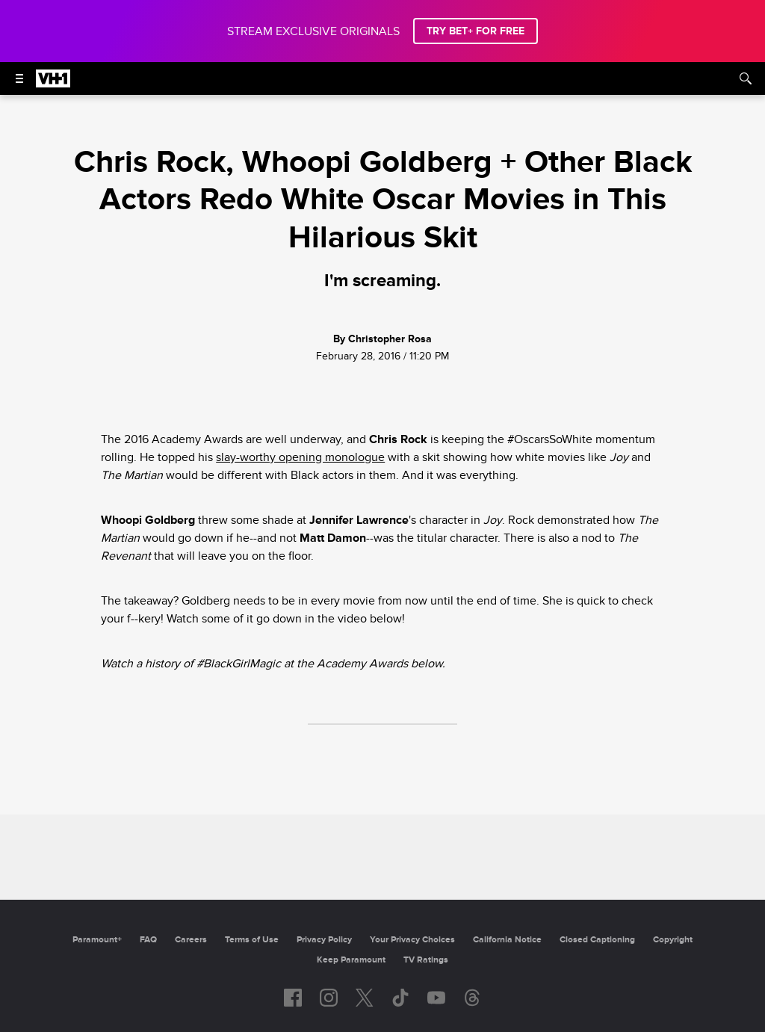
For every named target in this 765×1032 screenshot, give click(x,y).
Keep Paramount (351, 959)
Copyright (673, 939)
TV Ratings (425, 959)
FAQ (148, 939)
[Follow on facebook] (293, 998)
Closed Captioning (597, 939)
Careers (191, 939)
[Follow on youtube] (436, 998)
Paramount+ (97, 939)
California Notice (507, 939)
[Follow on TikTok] (400, 998)
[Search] (746, 78)
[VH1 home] (53, 83)
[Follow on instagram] (329, 998)
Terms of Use (252, 939)
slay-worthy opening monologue (300, 457)
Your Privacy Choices (412, 939)
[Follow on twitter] (364, 998)
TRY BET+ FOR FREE (475, 31)
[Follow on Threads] (472, 998)
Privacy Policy (324, 939)
